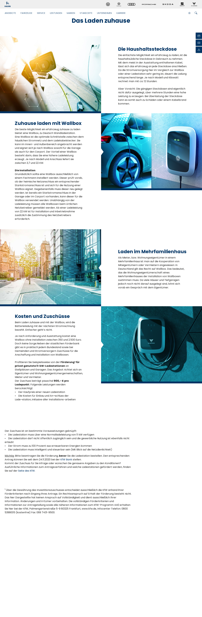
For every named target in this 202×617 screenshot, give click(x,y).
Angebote (10, 13)
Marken (71, 13)
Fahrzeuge (26, 13)
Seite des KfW (26, 471)
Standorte (86, 13)
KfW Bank (66, 459)
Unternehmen (104, 13)
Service (41, 13)
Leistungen (56, 13)
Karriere (121, 13)
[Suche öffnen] (196, 13)
